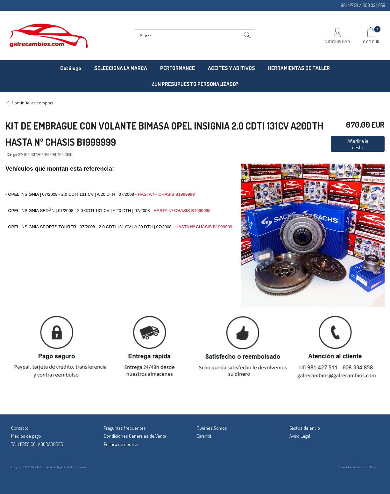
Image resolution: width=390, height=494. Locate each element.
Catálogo (70, 68)
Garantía (204, 436)
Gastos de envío (304, 428)
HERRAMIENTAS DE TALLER (299, 68)
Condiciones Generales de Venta (135, 436)
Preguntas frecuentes (125, 428)
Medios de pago (26, 436)
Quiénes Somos (212, 428)
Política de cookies (121, 444)
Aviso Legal (299, 436)
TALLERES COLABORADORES (37, 444)
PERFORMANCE (177, 68)
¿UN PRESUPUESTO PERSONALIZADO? (195, 84)
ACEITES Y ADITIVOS (231, 68)
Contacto (20, 428)
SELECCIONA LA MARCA (120, 68)
